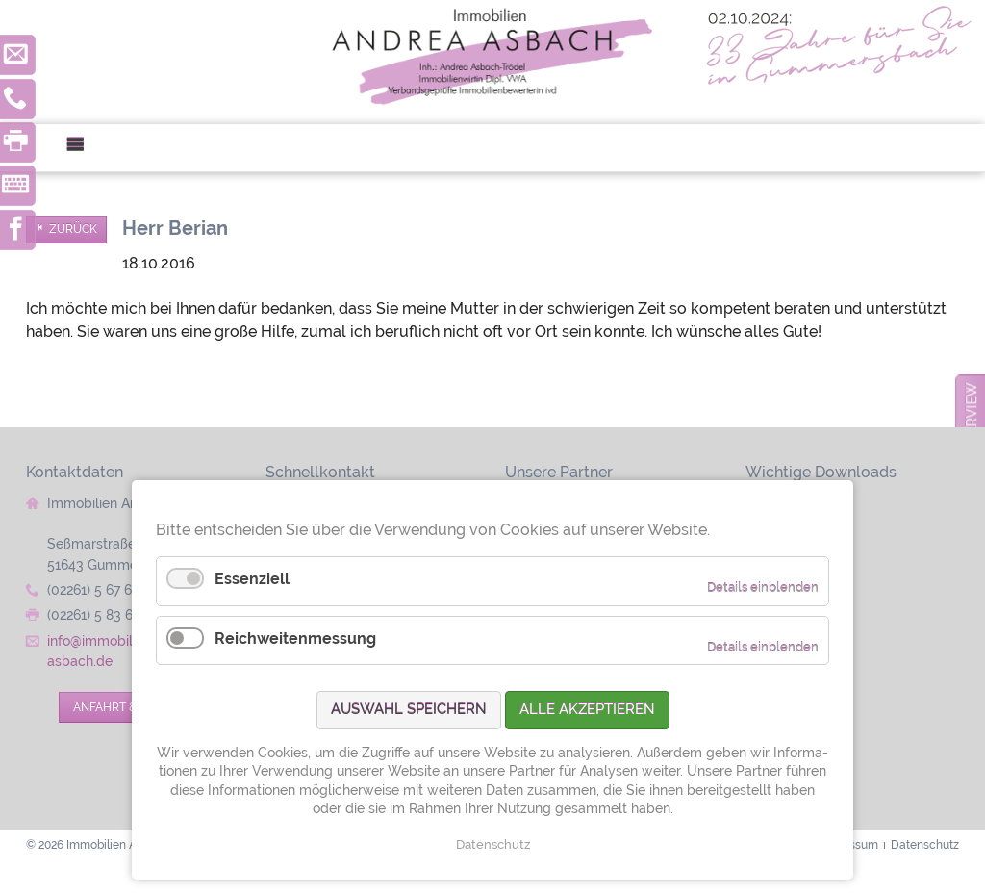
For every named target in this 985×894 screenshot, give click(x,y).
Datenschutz (493, 844)
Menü (83, 147)
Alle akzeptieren (587, 709)
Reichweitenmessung (295, 638)
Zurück (73, 229)
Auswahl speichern (409, 709)
